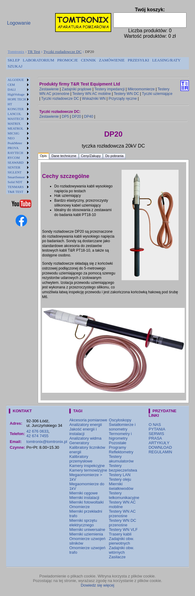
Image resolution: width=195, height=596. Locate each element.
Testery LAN (119, 474)
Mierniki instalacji (84, 497)
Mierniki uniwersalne (87, 529)
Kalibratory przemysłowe (80, 458)
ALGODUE (16, 80)
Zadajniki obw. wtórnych (121, 550)
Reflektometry (121, 452)
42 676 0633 (37, 431)
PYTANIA (157, 429)
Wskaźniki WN (93, 98)
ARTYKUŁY (159, 443)
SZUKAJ (15, 66)
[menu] (18, 135)
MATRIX (14, 123)
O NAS (155, 424)
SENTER (14, 167)
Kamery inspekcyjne (87, 465)
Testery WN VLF (123, 529)
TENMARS (16, 187)
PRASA (155, 438)
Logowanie (18, 23)
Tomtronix (16, 51)
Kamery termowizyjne (88, 470)
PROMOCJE (67, 60)
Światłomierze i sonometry (122, 426)
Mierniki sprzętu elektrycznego (83, 522)
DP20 (76, 116)
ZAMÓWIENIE (112, 60)
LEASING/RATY (166, 60)
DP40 (88, 116)
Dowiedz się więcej (97, 585)
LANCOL (14, 114)
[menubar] (97, 63)
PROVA (13, 148)
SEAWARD (15, 162)
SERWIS (156, 433)
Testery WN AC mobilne (91, 94)
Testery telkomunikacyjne (124, 495)
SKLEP (14, 60)
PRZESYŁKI (138, 60)
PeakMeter (15, 143)
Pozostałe (117, 443)
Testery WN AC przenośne (122, 513)
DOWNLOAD (160, 447)
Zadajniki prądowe (76, 89)
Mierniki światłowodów (121, 486)
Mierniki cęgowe (83, 493)
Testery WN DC (126, 94)
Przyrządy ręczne (122, 98)
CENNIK (88, 60)
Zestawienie (49, 89)
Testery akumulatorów (121, 458)
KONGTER (16, 109)
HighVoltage (16, 94)
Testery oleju (120, 479)
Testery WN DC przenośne (122, 522)
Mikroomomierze (141, 89)
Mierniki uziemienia (86, 534)
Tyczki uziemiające (157, 94)
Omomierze (79, 506)
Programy (117, 447)
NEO (11, 138)
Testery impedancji (109, 89)
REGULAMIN (160, 452)
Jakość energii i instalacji (83, 431)
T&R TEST (15, 191)
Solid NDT (15, 182)
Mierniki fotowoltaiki (86, 502)
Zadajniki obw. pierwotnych (121, 540)
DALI (12, 89)
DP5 (65, 116)
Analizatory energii (85, 424)
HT (10, 104)
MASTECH (16, 118)
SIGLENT (15, 172)
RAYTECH (15, 153)
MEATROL (15, 128)
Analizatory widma (85, 438)
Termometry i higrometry (120, 436)
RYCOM (14, 157)
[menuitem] (13, 60)
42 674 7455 (37, 436)
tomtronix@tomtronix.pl (47, 441)
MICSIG (14, 133)
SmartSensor (16, 177)
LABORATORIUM (38, 60)
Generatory (79, 443)
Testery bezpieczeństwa (123, 467)
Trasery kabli (120, 534)
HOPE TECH (17, 99)
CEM (11, 84)
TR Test (34, 51)
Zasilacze (117, 557)
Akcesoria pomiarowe (88, 420)
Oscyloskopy (120, 420)
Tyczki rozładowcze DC (63, 51)
